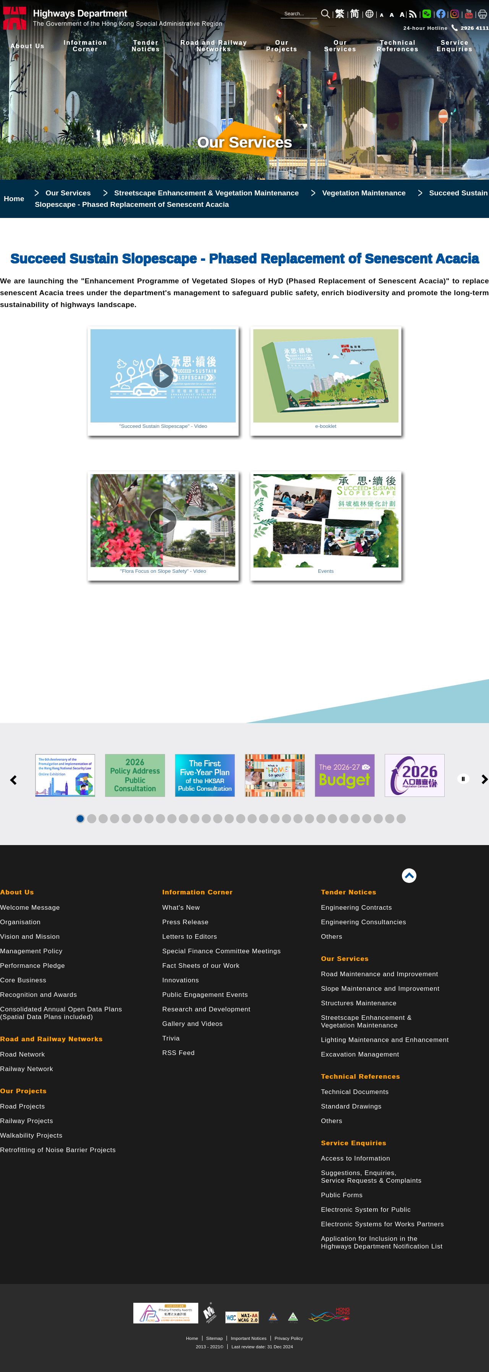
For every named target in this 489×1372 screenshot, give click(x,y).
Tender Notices (348, 892)
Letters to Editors (189, 936)
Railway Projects (26, 1121)
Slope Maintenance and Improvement (380, 988)
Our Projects (23, 1091)
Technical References (360, 1076)
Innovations (180, 980)
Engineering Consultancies (363, 922)
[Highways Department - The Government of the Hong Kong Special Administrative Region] (114, 18)
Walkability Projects (31, 1135)
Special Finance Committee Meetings (221, 951)
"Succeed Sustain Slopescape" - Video (163, 423)
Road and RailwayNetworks (213, 46)
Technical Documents (355, 1092)
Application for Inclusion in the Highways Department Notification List (382, 1242)
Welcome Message (30, 907)
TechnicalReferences (398, 46)
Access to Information (355, 1158)
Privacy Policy (289, 1338)
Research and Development (206, 1009)
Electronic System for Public (366, 1209)
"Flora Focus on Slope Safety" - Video (163, 568)
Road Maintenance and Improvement (379, 974)
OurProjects (282, 46)
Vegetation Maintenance (364, 193)
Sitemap (214, 1338)
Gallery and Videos (192, 1023)
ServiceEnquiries (455, 46)
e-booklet (325, 423)
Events (325, 568)
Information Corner (197, 892)
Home (14, 198)
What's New (181, 907)
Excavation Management (360, 1054)
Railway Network (26, 1069)
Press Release (185, 922)
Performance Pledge (32, 965)
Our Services (68, 193)
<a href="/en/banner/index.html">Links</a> (244, 784)
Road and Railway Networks (51, 1039)
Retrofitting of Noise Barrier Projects (58, 1150)
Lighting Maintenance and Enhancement (385, 1040)
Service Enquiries (354, 1143)
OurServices (340, 46)
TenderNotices (146, 46)
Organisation (20, 922)
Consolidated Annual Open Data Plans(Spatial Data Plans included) (61, 1013)
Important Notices (248, 1338)
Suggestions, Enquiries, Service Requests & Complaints (371, 1176)
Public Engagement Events (205, 994)
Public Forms (342, 1195)
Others (331, 936)
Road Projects (22, 1106)
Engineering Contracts (356, 907)
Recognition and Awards (38, 994)
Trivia (171, 1038)
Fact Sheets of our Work (201, 965)
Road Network (22, 1054)
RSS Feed (178, 1053)
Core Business (23, 980)
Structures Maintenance (359, 1003)
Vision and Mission (30, 936)
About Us (27, 46)
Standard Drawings (351, 1106)
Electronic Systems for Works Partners (382, 1224)
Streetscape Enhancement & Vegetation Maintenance (206, 193)
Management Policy (31, 951)
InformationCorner (85, 46)
